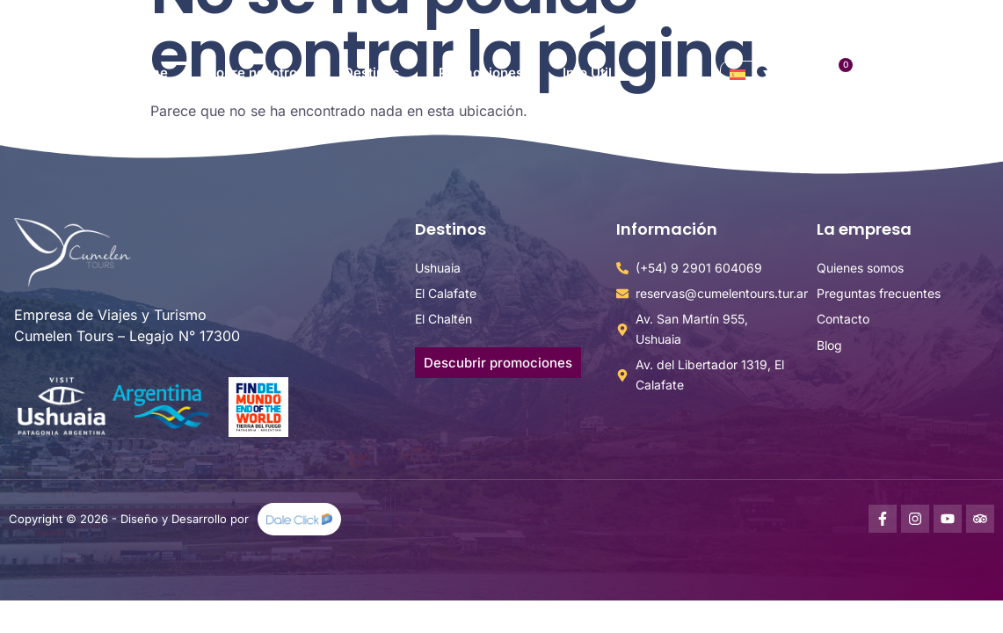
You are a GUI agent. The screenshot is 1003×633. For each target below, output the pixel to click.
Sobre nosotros (255, 72)
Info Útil (587, 72)
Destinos (371, 72)
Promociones (481, 72)
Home (149, 72)
